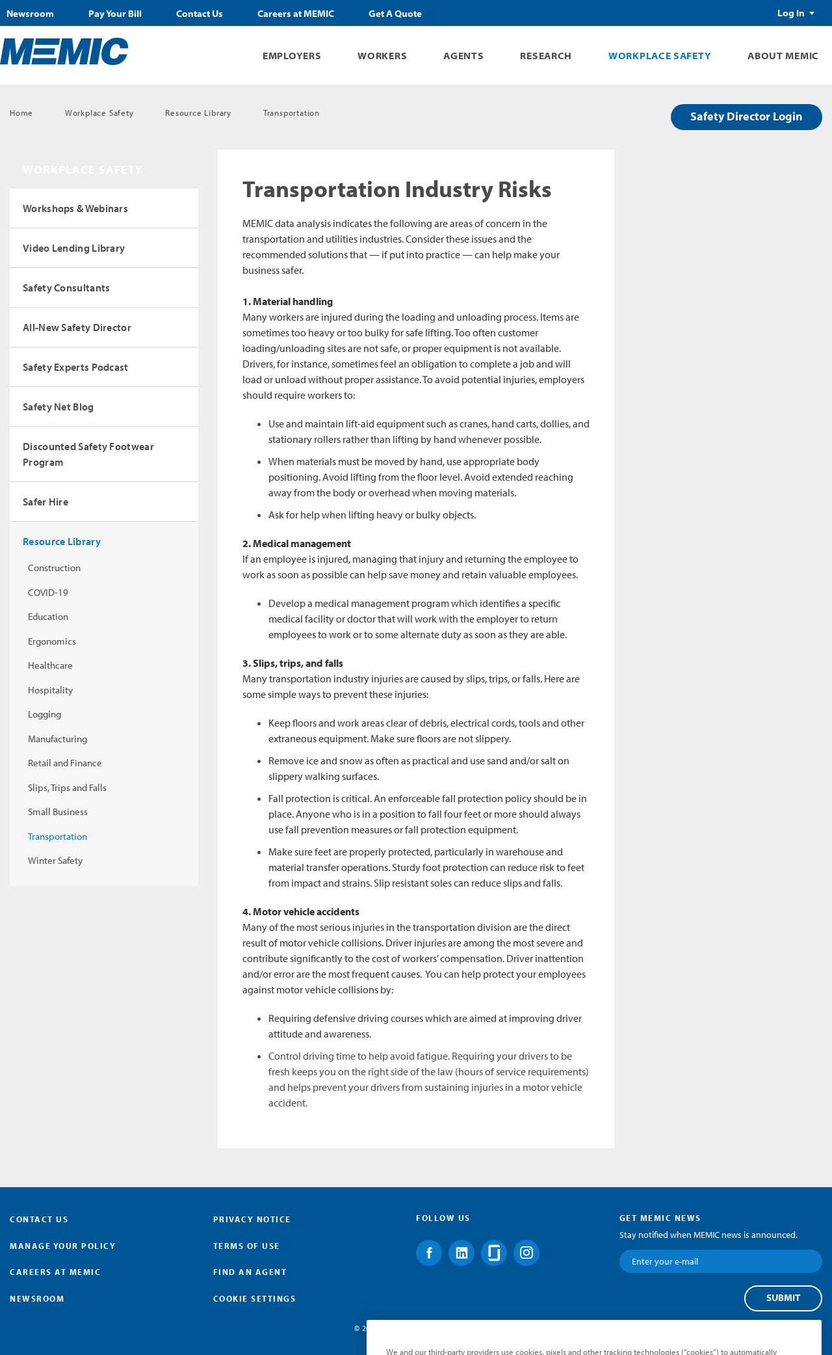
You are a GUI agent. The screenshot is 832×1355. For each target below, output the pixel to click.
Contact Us (199, 14)
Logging (44, 714)
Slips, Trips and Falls (67, 787)
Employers (292, 55)
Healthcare (50, 665)
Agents (463, 55)
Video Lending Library (74, 247)
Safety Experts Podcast (76, 366)
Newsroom (30, 14)
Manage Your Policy (63, 1246)
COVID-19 (48, 592)
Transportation (291, 112)
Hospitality (50, 690)
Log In (791, 13)
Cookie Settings (254, 1298)
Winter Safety (55, 860)
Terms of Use (246, 1246)
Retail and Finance (65, 763)
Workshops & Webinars (75, 208)
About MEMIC (783, 55)
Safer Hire (45, 501)
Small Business (58, 811)
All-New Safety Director (77, 327)
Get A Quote (395, 14)
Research (546, 55)
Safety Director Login (746, 116)
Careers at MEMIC (295, 14)
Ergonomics (52, 641)
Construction (54, 567)
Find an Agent (250, 1272)
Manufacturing (57, 738)
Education (48, 616)
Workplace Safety (659, 55)
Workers (382, 55)
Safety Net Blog (58, 406)
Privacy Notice (252, 1219)
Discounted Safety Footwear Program (88, 454)
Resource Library (198, 112)
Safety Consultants (66, 287)
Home (21, 112)
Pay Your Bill (115, 14)
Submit (783, 1298)
